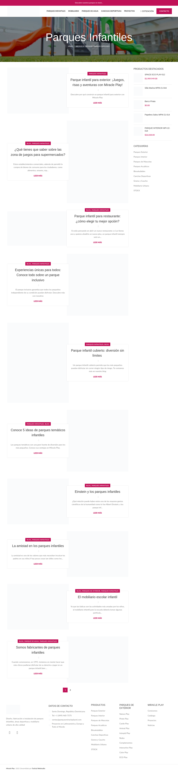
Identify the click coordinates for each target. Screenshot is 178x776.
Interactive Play (126, 751)
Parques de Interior (91, 594)
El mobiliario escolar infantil (97, 600)
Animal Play (124, 732)
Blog (29, 145)
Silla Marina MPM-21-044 (156, 92)
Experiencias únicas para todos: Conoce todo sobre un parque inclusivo (38, 278)
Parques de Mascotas (143, 165)
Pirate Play (123, 722)
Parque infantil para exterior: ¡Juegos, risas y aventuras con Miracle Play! (97, 86)
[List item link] (68, 719)
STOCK (137, 194)
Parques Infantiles (97, 75)
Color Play (123, 756)
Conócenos (152, 714)
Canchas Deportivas (142, 180)
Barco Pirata (150, 105)
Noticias (151, 729)
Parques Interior (140, 160)
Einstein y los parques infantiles (97, 495)
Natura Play (124, 717)
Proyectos (152, 724)
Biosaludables (139, 175)
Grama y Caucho (141, 184)
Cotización (147, 13)
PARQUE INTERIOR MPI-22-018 (157, 133)
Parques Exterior (141, 155)
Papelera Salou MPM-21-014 (157, 118)
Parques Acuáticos (141, 170)
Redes (122, 741)
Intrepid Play (124, 737)
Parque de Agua (31, 645)
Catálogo (151, 719)
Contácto (164, 13)
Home (70, 50)
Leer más (97, 109)
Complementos (125, 746)
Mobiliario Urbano (141, 189)
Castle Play (124, 727)
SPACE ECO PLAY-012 (155, 78)
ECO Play (123, 761)
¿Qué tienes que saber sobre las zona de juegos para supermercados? (38, 156)
